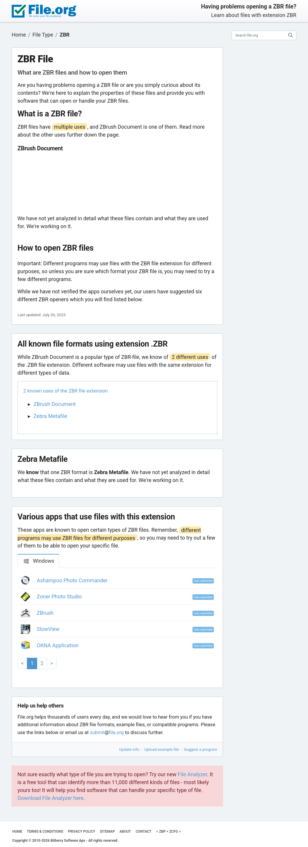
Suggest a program (200, 749)
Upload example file (161, 749)
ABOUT (125, 831)
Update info (129, 749)
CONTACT (144, 831)
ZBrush (45, 613)
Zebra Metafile (50, 416)
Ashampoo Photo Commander (72, 580)
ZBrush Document (55, 404)
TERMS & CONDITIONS (45, 831)
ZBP (162, 831)
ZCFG (173, 831)
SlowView (48, 629)
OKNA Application (58, 645)
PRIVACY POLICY (81, 831)
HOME (17, 831)
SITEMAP (107, 831)
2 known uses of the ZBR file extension (65, 391)
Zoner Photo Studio (59, 596)
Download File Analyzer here (51, 798)
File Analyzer (192, 774)
